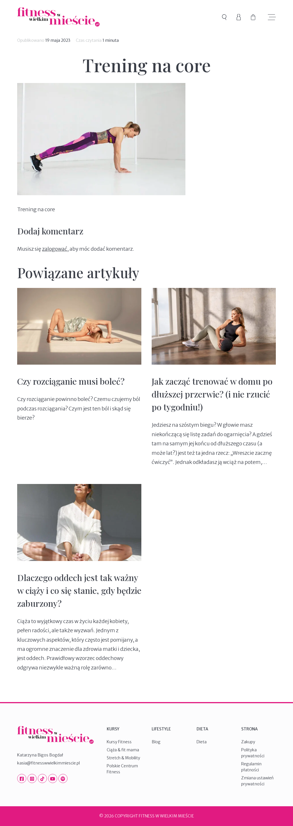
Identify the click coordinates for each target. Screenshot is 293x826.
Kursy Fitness (119, 741)
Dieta (202, 741)
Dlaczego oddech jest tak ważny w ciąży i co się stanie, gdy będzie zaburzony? (79, 590)
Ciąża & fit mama (123, 749)
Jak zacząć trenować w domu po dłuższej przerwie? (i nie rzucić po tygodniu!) (212, 394)
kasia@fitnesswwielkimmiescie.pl (48, 763)
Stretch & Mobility (123, 757)
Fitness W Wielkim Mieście (58, 17)
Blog (156, 741)
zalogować (54, 249)
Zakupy (248, 741)
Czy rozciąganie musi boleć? (70, 381)
